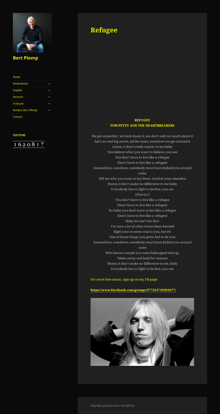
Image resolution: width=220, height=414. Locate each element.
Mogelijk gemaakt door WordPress (113, 405)
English (17, 90)
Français (18, 103)
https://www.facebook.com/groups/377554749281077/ (133, 290)
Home (16, 77)
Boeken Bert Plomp (25, 110)
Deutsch (18, 97)
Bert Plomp (25, 58)
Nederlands (20, 83)
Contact (18, 116)
